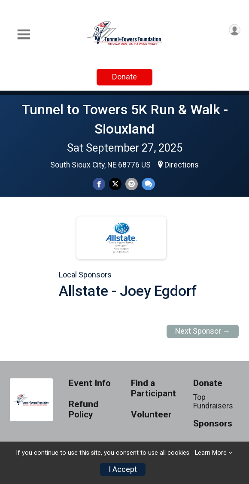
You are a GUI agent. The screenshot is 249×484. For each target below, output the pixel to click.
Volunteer (151, 415)
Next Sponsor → (203, 331)
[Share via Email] (131, 184)
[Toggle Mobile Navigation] (23, 34)
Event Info (90, 383)
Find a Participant (153, 388)
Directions (181, 165)
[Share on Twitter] (115, 184)
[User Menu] (234, 30)
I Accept (123, 469)
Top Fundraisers (213, 401)
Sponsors (212, 424)
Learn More (211, 453)
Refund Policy (83, 409)
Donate (124, 76)
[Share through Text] (148, 184)
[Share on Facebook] (99, 184)
